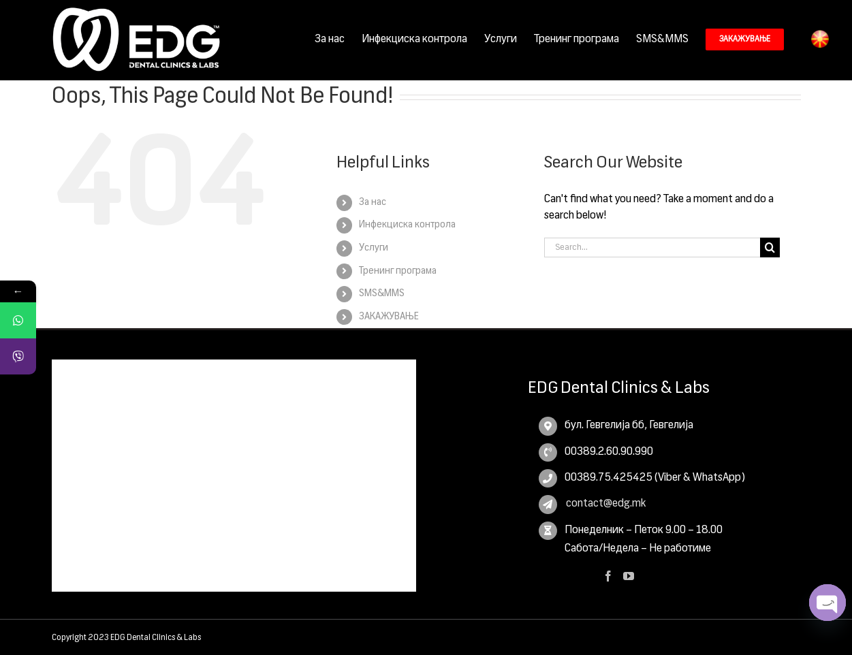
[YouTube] (628, 575)
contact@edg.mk (605, 503)
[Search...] (652, 247)
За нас (372, 201)
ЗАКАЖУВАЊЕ (389, 316)
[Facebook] (608, 575)
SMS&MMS (382, 293)
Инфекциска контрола (407, 224)
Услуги (373, 247)
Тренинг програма (398, 270)
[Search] (770, 247)
